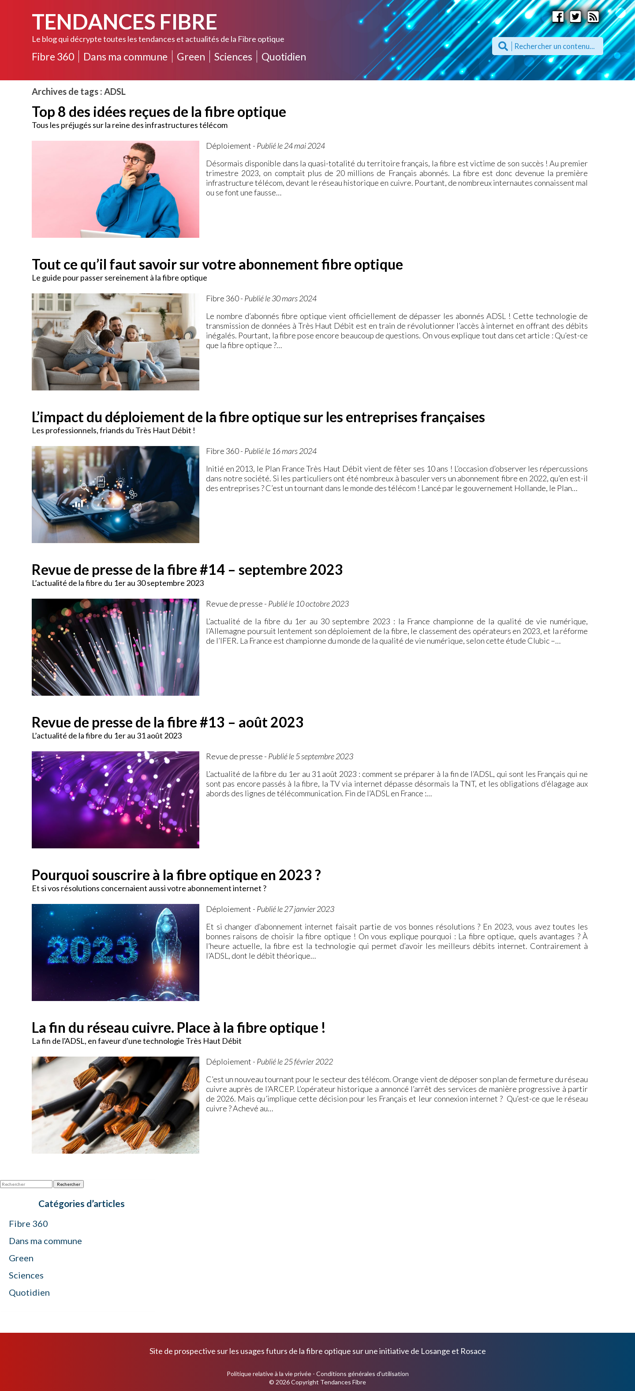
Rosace (473, 1351)
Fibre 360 (53, 56)
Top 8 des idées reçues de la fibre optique (159, 111)
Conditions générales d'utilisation (362, 1373)
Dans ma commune (125, 56)
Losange (435, 1351)
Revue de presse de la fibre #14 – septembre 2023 (187, 569)
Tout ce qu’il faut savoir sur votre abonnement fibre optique (217, 264)
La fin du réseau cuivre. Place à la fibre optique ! (179, 1027)
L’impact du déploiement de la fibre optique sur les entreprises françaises (258, 416)
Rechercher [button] (68, 1184)
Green (191, 56)
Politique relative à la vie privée (269, 1373)
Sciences (233, 56)
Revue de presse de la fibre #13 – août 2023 (168, 722)
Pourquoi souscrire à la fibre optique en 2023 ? (176, 874)
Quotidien (283, 56)
